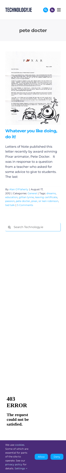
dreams (51, 193)
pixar (34, 201)
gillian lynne (26, 197)
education (11, 197)
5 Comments (25, 205)
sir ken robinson (48, 201)
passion (10, 201)
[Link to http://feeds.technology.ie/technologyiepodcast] (52, 10)
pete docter (23, 201)
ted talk (10, 205)
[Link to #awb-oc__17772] (45, 10)
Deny (57, 456)
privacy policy (13, 464)
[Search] (9, 227)
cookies (19, 444)
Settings (21, 468)
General (32, 193)
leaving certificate (46, 197)
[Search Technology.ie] (33, 227)
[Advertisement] (31, 287)
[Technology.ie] (18, 9)
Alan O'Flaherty (18, 189)
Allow (41, 456)
